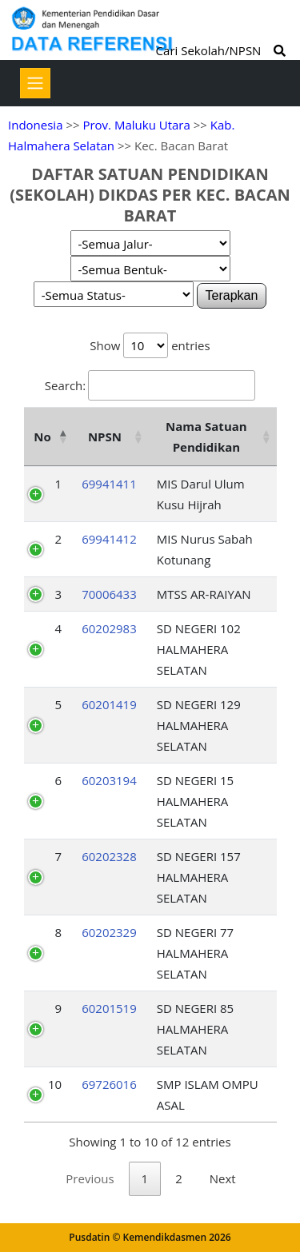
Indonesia (35, 125)
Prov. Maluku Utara (136, 125)
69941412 (109, 539)
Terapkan (232, 295)
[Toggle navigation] (35, 83)
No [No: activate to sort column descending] (42, 437)
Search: (150, 385)
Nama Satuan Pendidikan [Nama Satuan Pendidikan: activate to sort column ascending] (206, 436)
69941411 (109, 484)
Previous (90, 1178)
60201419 (109, 704)
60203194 (109, 780)
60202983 (109, 628)
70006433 (109, 594)
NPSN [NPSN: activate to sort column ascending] (105, 437)
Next (223, 1178)
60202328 (109, 856)
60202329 (109, 932)
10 (55, 1084)
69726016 (109, 1084)
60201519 (109, 1008)
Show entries (150, 345)
